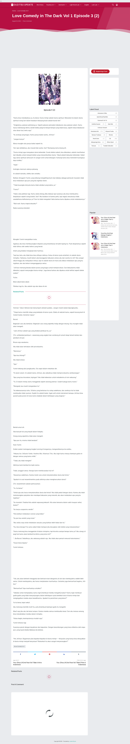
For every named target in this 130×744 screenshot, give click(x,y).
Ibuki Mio (110, 124)
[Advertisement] (65, 51)
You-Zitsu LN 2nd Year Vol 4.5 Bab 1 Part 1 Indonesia (108, 245)
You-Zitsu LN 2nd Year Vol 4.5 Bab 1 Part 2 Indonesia (108, 219)
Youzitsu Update (22, 4)
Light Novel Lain (74, 5)
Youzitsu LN (50, 5)
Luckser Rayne (72, 741)
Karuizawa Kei (95, 131)
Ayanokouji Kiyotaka (102, 117)
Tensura (93, 146)
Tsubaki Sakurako (108, 146)
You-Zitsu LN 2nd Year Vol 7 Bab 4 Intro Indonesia (27, 664)
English (86, 5)
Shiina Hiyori (110, 142)
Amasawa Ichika (102, 113)
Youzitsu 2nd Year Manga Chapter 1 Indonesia (107, 235)
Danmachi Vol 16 (102, 120)
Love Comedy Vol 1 (20, 646)
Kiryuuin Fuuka (110, 131)
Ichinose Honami (102, 127)
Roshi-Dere (96, 138)
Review (111, 135)
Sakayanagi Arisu (95, 142)
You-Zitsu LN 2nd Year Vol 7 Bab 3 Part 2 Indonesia (71, 664)
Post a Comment (27, 21)
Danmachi (62, 5)
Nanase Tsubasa (96, 135)
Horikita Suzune (96, 124)
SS (110, 138)
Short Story (40, 5)
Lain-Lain (94, 5)
